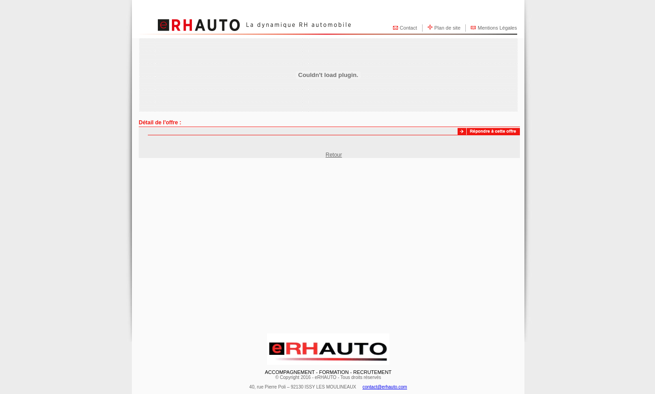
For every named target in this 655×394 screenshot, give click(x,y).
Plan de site (447, 28)
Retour (334, 155)
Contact (408, 28)
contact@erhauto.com (385, 386)
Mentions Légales (497, 28)
